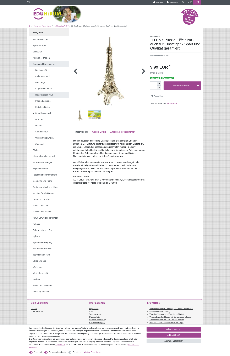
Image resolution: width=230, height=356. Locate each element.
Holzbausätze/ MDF (61, 26)
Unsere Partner (37, 311)
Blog (28, 1)
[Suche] (183, 2)
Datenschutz (94, 317)
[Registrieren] (172, 2)
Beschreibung (81, 132)
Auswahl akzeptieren (173, 341)
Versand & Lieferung (97, 320)
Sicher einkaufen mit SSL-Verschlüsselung (166, 320)
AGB (91, 311)
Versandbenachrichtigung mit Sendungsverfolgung (170, 317)
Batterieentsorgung (97, 323)
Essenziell (38, 352)
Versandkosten (172, 103)
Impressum (93, 309)
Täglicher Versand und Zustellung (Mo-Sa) (166, 314)
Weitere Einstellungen (93, 352)
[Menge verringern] (159, 88)
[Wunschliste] (189, 2)
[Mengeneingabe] (153, 85)
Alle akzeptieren (173, 329)
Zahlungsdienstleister (57, 352)
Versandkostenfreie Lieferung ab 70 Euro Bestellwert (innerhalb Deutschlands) (171, 310)
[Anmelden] (157, 2)
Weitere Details (99, 132)
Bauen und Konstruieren (42, 26)
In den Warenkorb (186, 85)
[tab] (81, 132)
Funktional (77, 352)
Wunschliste (157, 96)
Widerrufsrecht (95, 314)
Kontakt (34, 309)
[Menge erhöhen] (159, 83)
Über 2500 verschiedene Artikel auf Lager (166, 323)
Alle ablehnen (174, 335)
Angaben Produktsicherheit (122, 132)
